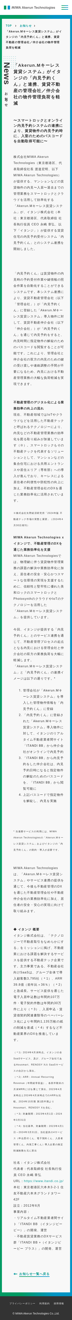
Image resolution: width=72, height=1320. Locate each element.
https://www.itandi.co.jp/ (44, 1181)
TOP (9, 25)
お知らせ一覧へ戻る (34, 1274)
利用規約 (44, 1303)
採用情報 (59, 1303)
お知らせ (26, 25)
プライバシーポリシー (22, 1303)
